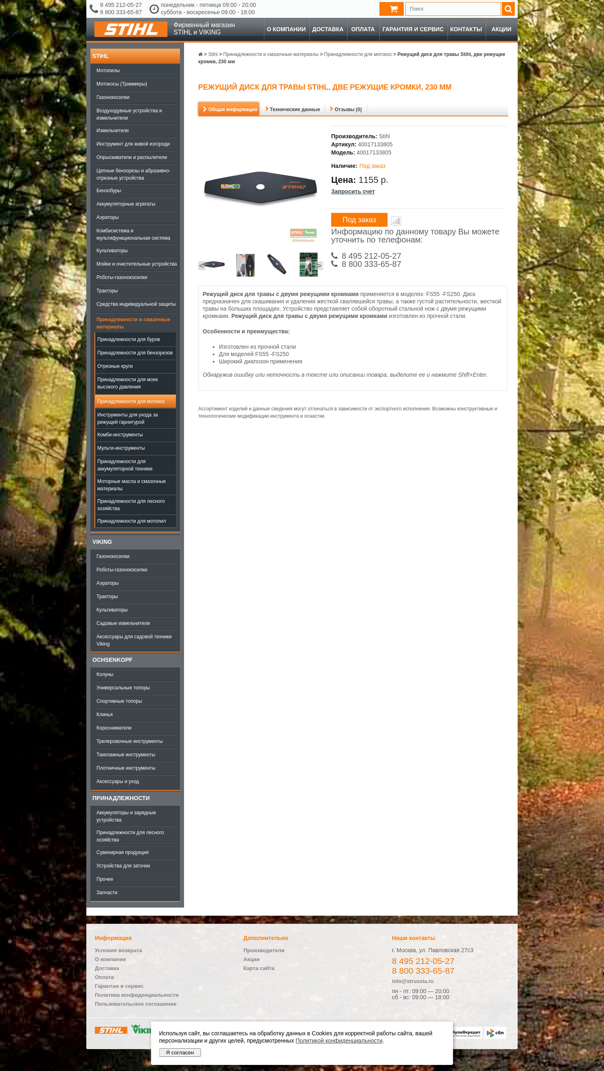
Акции (501, 29)
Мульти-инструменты (121, 448)
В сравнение (396, 221)
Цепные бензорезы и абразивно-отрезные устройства (133, 174)
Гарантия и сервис (412, 29)
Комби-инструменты (120, 435)
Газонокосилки (112, 97)
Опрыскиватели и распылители (131, 157)
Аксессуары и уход (117, 781)
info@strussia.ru (413, 981)
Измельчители (112, 130)
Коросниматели (113, 728)
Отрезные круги (115, 366)
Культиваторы (112, 250)
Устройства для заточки (123, 866)
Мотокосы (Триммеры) (121, 84)
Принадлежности (121, 798)
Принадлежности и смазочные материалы (133, 323)
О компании (286, 29)
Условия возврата (118, 950)
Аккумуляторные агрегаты (125, 204)
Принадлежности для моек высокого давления (127, 383)
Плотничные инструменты (125, 768)
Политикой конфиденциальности (339, 1040)
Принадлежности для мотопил (131, 521)
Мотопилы (108, 70)
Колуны (105, 674)
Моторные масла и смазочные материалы (131, 485)
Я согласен (180, 1053)
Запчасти (107, 892)
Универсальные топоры (123, 688)
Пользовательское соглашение (135, 1004)
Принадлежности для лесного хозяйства (131, 504)
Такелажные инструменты (125, 755)
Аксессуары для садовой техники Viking (133, 640)
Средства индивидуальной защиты (136, 304)
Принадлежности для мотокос (131, 401)
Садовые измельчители (123, 623)
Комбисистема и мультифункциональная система (133, 234)
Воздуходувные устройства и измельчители (129, 114)
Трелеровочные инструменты (129, 741)
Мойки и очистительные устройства (136, 264)
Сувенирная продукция (122, 852)
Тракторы (107, 291)
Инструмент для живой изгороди (133, 144)
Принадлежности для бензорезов (135, 353)
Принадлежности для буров (128, 339)
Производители (264, 950)
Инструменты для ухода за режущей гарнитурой (127, 418)
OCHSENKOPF (112, 660)
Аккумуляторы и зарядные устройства (126, 816)
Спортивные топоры (119, 701)
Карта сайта (259, 968)
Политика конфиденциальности (136, 995)
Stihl (100, 56)
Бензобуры (108, 190)
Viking (102, 542)
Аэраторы (107, 217)
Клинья (104, 714)
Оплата (363, 29)
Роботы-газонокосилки (121, 277)
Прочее (104, 879)
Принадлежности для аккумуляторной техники (124, 465)
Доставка (327, 29)
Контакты (466, 29)
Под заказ (359, 220)
